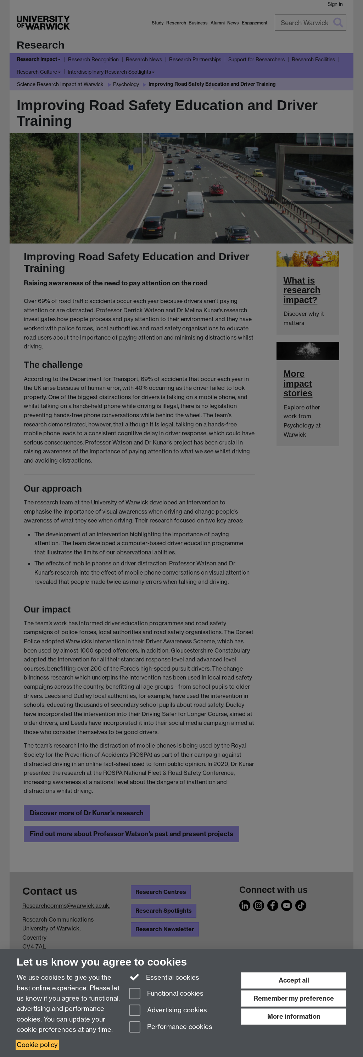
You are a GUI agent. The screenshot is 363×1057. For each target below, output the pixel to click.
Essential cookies (164, 977)
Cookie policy (37, 1045)
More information (293, 1016)
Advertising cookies (168, 1010)
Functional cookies (166, 994)
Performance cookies (170, 1027)
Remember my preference (293, 998)
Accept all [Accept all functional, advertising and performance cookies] (294, 980)
